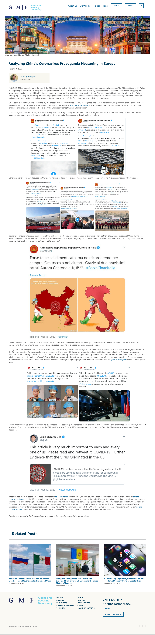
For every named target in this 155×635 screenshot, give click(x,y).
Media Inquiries (84, 603)
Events (80, 598)
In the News (60, 608)
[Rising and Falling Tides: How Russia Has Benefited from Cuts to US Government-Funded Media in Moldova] (77, 545)
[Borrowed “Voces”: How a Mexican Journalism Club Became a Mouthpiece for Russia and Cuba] (30, 545)
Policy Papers (61, 603)
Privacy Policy (27, 626)
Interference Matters (65, 605)
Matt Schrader (27, 76)
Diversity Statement (15, 626)
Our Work (60, 600)
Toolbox (81, 600)
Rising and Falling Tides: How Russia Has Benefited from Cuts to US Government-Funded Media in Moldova (77, 581)
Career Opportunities (86, 608)
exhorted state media (79, 105)
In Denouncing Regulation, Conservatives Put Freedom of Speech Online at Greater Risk (123, 580)
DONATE (108, 609)
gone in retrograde (119, 359)
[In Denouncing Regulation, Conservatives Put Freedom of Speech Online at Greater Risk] (125, 545)
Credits (35, 626)
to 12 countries (61, 497)
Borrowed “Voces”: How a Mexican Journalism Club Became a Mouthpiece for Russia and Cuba (30, 580)
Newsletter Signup (113, 614)
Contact (81, 605)
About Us (59, 598)
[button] (141, 5)
